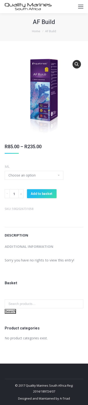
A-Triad (65, 398)
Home (36, 31)
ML (7, 166)
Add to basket (41, 194)
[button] (77, 64)
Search (10, 311)
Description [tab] (16, 235)
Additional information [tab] (29, 246)
